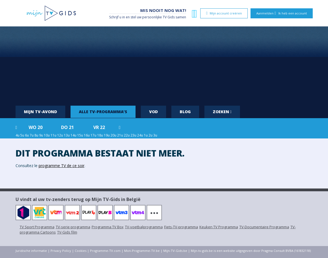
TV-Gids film (67, 232)
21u (120, 135)
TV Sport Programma (37, 226)
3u (155, 135)
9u (41, 135)
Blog (185, 111)
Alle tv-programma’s (103, 111)
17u (93, 135)
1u (146, 135)
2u (150, 135)
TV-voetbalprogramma (144, 226)
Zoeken (222, 111)
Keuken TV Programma (218, 226)
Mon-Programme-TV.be (142, 251)
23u (133, 135)
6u (27, 135)
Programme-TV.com (105, 251)
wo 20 (35, 127)
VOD (153, 111)
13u (67, 135)
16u (87, 135)
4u (17, 135)
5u (22, 135)
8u (36, 135)
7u (32, 135)
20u (113, 135)
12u (60, 135)
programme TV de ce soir (61, 165)
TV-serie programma (73, 226)
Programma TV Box (108, 226)
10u (47, 135)
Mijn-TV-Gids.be (175, 251)
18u (100, 135)
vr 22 (99, 127)
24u (140, 135)
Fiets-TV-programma (181, 226)
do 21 (67, 127)
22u (127, 135)
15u (80, 135)
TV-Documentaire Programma (264, 226)
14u (73, 135)
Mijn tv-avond (40, 111)
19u (107, 135)
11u (53, 135)
